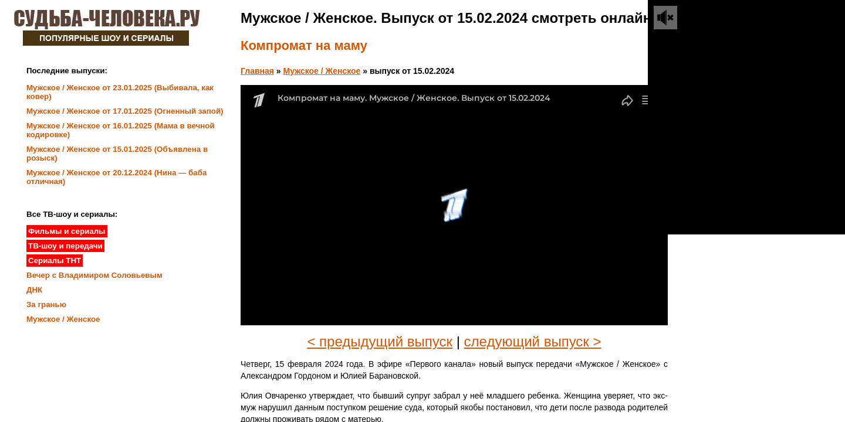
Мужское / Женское (322, 71)
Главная (257, 71)
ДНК (34, 289)
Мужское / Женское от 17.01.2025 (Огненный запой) (125, 111)
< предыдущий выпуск (379, 341)
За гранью (46, 304)
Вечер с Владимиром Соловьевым (94, 275)
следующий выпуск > (532, 341)
